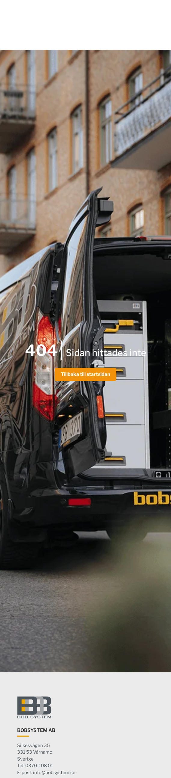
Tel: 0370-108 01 (35, 765)
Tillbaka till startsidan (85, 374)
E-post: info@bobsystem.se (46, 772)
